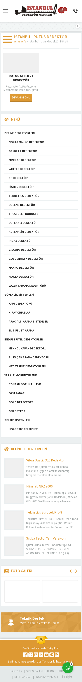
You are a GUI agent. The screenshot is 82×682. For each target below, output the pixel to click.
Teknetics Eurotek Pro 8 (44, 512)
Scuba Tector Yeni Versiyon (46, 538)
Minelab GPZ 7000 (39, 486)
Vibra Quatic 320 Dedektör (45, 460)
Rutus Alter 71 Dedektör (21, 78)
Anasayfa (20, 41)
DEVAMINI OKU (21, 97)
